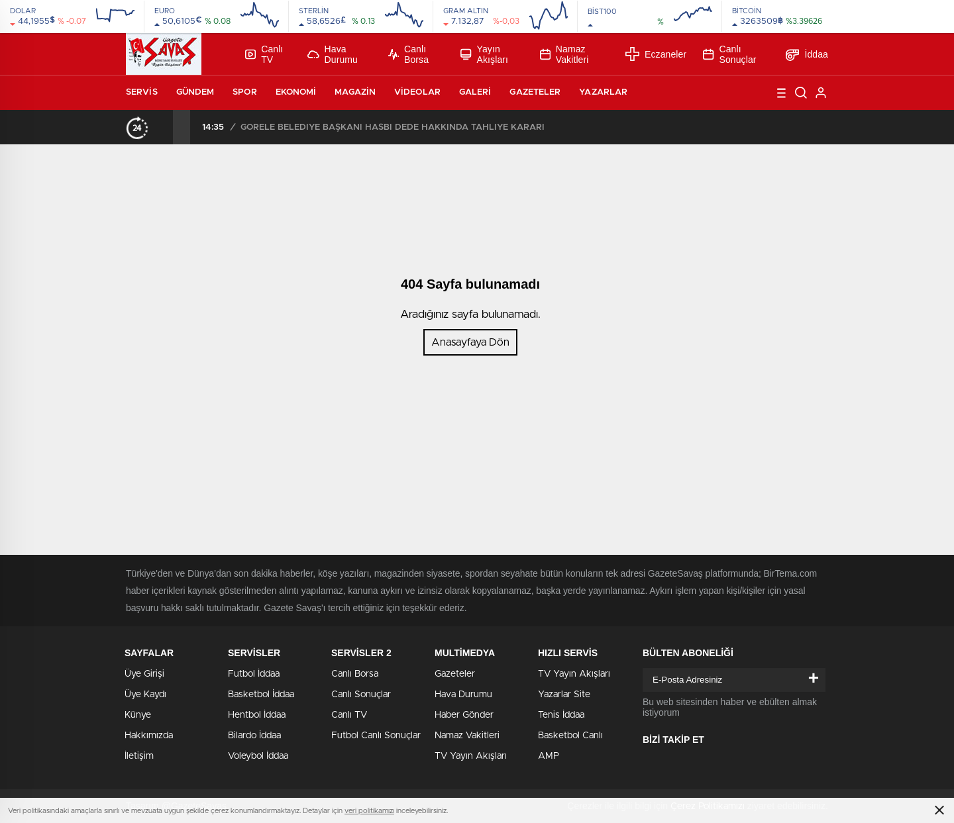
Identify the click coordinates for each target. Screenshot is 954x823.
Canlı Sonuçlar (729, 54)
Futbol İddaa (254, 674)
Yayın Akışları (484, 54)
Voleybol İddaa (258, 756)
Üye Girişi (144, 674)
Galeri (475, 92)
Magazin (355, 92)
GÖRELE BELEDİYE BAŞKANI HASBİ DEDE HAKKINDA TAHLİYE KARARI (392, 127)
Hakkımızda (149, 735)
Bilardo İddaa (254, 735)
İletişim (139, 756)
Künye (138, 715)
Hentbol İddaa (257, 715)
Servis (142, 92)
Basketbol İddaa (261, 694)
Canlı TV (264, 54)
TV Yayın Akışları (471, 756)
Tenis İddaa (561, 715)
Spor (244, 92)
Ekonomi (296, 92)
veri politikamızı (369, 810)
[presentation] (164, 127)
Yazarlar (603, 92)
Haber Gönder (464, 715)
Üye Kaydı (145, 694)
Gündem (195, 92)
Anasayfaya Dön (470, 342)
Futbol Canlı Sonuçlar (376, 735)
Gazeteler (534, 92)
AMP (548, 756)
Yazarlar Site (564, 694)
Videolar (417, 92)
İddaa (807, 54)
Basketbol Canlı (570, 735)
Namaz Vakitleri (564, 54)
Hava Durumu (332, 54)
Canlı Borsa (408, 54)
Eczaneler (655, 54)
